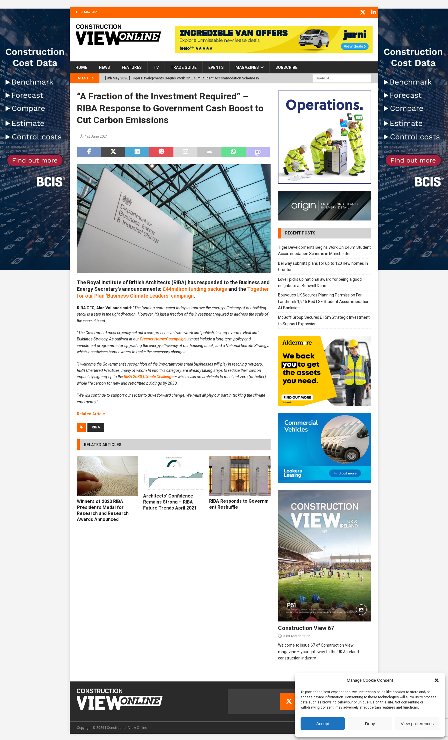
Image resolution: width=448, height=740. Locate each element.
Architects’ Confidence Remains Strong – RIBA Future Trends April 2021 (170, 501)
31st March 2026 (296, 635)
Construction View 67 (306, 627)
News (104, 66)
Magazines (247, 66)
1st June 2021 (96, 135)
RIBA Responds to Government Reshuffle (239, 503)
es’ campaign (174, 338)
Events (216, 66)
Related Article (91, 413)
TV (156, 66)
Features (132, 66)
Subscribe (286, 66)
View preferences (417, 723)
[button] (436, 680)
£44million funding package (195, 288)
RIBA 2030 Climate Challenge (148, 376)
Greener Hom (151, 338)
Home (81, 66)
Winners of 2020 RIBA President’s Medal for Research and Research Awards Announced (103, 509)
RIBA (96, 427)
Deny (370, 723)
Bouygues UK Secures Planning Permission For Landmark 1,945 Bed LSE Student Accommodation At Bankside (323, 300)
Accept (322, 723)
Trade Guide (184, 66)
